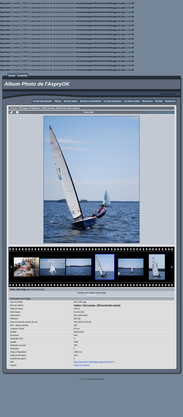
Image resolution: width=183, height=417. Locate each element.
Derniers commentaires (90, 101)
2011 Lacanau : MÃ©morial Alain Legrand (61, 108)
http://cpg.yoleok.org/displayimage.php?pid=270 (94, 362)
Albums (57, 101)
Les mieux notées (132, 101)
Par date (159, 101)
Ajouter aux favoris (81, 365)
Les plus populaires (113, 101)
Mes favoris (147, 101)
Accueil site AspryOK (42, 101)
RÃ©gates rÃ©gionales (29, 108)
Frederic (77, 305)
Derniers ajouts (71, 101)
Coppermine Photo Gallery (95, 379)
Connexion (22, 75)
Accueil (11, 75)
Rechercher (170, 101)
